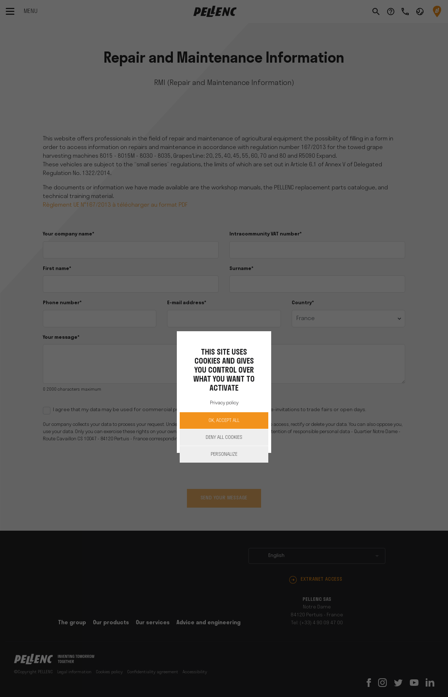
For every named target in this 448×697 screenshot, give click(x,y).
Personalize (224, 454)
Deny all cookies (224, 437)
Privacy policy (224, 403)
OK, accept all (224, 420)
